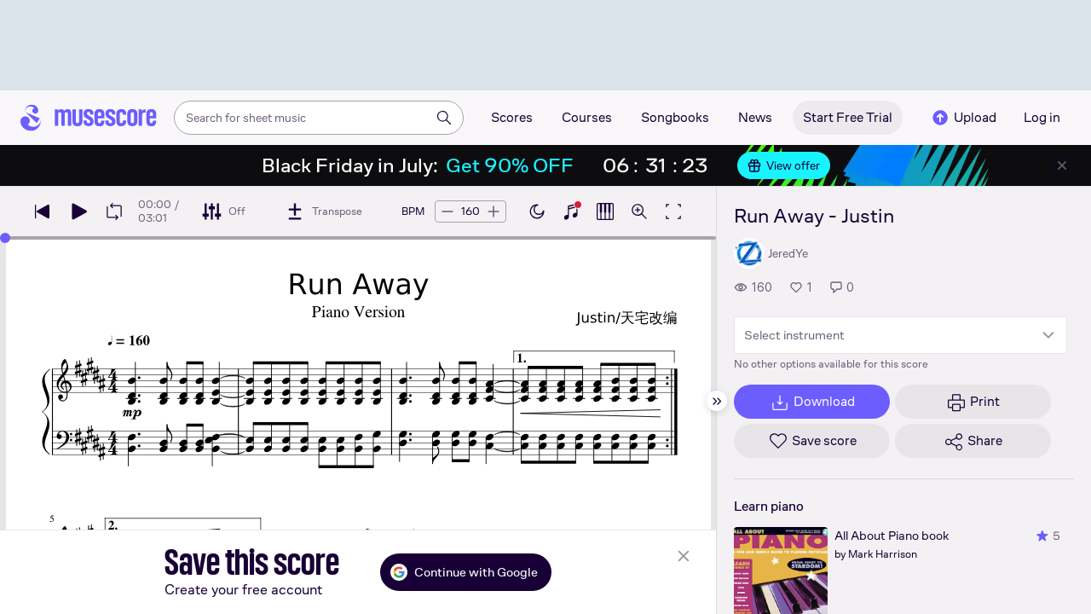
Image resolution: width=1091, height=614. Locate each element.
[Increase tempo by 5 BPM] (493, 211)
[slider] (5, 238)
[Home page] (88, 117)
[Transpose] (323, 211)
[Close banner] (1062, 165)
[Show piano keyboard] (571, 211)
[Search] (444, 117)
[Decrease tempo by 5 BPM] (447, 211)
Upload (963, 117)
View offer (784, 165)
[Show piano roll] (605, 211)
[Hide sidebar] (717, 401)
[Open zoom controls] (639, 211)
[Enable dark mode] (537, 211)
